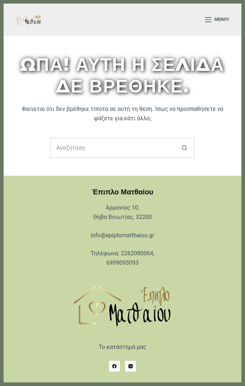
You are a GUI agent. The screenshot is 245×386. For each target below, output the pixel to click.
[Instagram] (130, 366)
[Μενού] (217, 19)
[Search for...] (112, 148)
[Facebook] (114, 366)
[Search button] (184, 148)
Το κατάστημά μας (122, 347)
